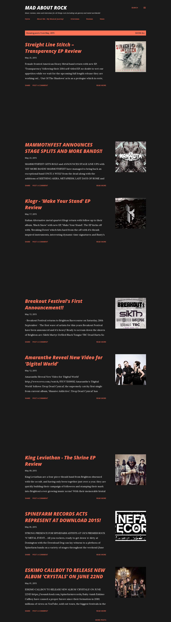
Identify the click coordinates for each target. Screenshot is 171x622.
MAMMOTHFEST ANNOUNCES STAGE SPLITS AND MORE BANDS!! (63, 147)
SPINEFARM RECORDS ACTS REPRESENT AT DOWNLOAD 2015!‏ (63, 516)
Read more (101, 85)
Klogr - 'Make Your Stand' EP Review (57, 204)
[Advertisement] (65, 114)
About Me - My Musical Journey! (50, 19)
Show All (140, 33)
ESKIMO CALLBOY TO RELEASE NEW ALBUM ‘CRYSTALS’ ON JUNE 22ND (65, 573)
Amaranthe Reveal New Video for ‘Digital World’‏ (63, 360)
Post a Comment (40, 85)
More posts (100, 620)
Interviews (75, 19)
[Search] (134, 7)
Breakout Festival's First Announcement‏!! (53, 304)
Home (27, 19)
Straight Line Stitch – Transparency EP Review (53, 47)
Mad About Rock (46, 7)
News (102, 19)
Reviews (89, 19)
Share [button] (27, 85)
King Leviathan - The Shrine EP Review (60, 460)
